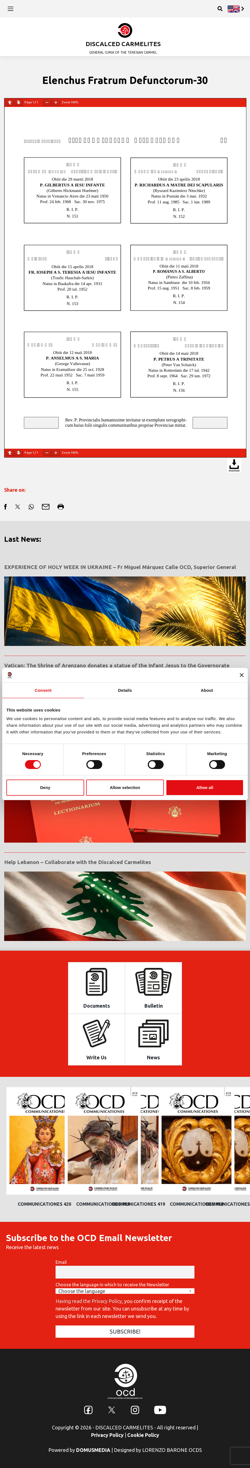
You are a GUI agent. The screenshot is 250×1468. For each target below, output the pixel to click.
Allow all (204, 787)
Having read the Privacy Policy (89, 1301)
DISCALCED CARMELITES (123, 43)
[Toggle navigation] (10, 8)
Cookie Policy (143, 1435)
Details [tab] (125, 690)
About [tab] (207, 690)
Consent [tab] (43, 690)
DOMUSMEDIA (93, 1450)
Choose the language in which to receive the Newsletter (112, 1284)
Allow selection (125, 787)
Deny (45, 787)
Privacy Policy (107, 1435)
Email (61, 1262)
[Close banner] (242, 675)
